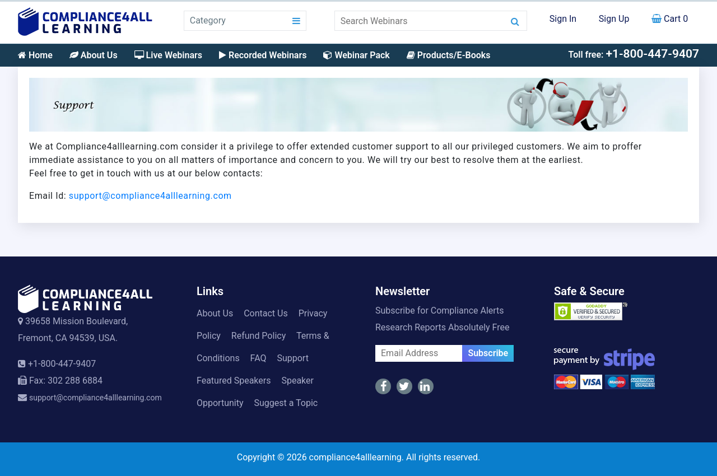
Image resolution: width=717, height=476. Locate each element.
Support (292, 358)
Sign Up (614, 18)
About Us (93, 55)
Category (208, 20)
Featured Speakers (234, 380)
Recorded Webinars (262, 55)
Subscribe (488, 353)
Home (35, 55)
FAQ (258, 358)
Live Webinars (168, 55)
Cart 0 (669, 18)
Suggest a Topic (286, 403)
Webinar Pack (356, 55)
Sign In (563, 18)
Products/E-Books (449, 55)
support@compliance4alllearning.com (150, 195)
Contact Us (266, 313)
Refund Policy (258, 335)
